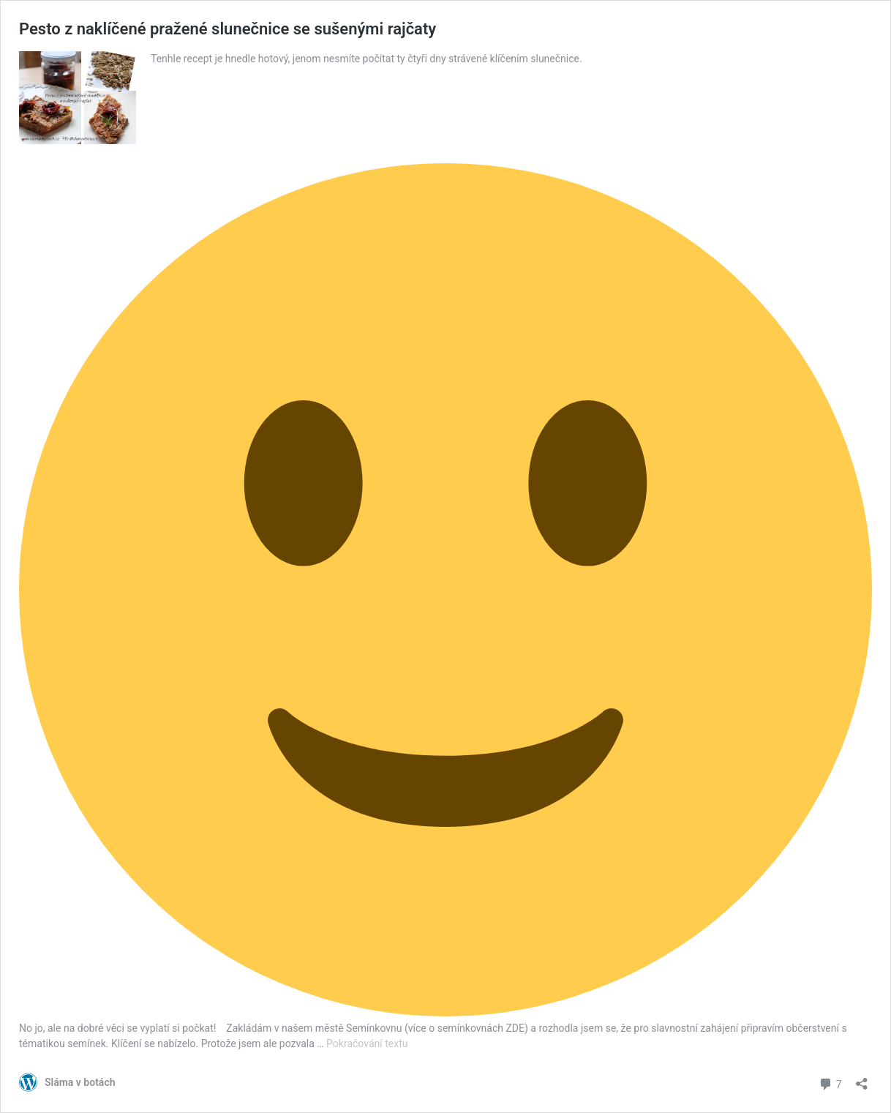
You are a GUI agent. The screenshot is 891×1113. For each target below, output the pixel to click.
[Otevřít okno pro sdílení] (861, 1079)
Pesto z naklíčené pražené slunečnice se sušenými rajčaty (227, 29)
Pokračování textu (366, 1043)
